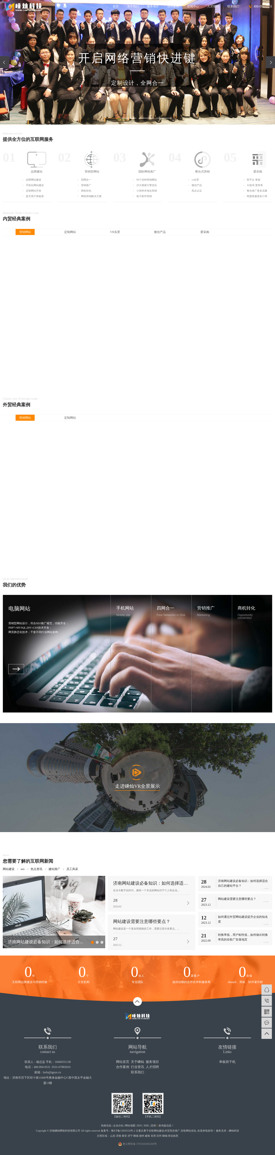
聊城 (135, 1135)
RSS (139, 1125)
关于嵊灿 (137, 1062)
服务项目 (153, 6)
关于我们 (133, 6)
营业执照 (173, 1135)
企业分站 (118, 1125)
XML (146, 1125)
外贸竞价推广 (172, 1130)
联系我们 (233, 6)
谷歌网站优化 (188, 1130)
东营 (153, 1135)
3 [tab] (101, 942)
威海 (147, 1135)
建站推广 (54, 869)
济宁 (130, 1135)
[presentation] (4, 62)
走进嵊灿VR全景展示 (137, 786)
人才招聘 (213, 6)
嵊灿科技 (234, 1130)
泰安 (124, 1135)
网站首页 (122, 1062)
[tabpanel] (54, 912)
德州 (141, 1135)
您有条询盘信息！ (162, 1125)
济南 (118, 1135)
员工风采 (72, 869)
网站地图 (130, 1125)
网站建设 (8, 869)
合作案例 (173, 6)
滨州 (159, 1135)
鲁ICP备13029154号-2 (123, 1130)
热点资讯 (36, 869)
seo (23, 869)
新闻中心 (193, 6)
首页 (116, 6)
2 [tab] (97, 942)
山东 (112, 1135)
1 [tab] (92, 942)
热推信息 (106, 1125)
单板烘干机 (227, 1062)
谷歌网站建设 (156, 1130)
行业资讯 (137, 1067)
